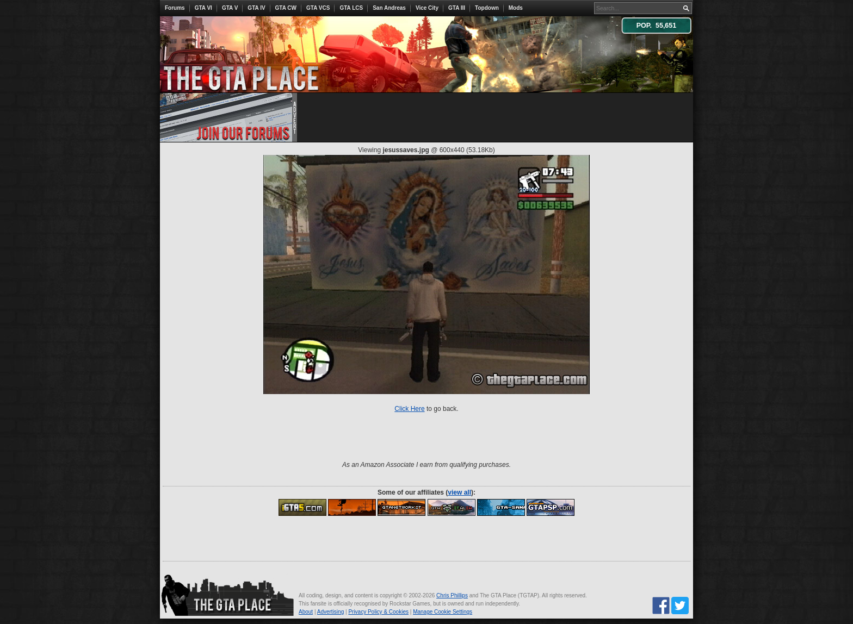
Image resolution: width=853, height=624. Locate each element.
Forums (175, 8)
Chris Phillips (452, 595)
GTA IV (256, 8)
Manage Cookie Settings (442, 612)
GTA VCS (318, 8)
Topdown (487, 8)
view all (459, 492)
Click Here (409, 409)
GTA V (230, 8)
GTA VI (203, 8)
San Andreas (389, 8)
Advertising (330, 612)
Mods (516, 8)
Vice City (427, 8)
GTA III (456, 8)
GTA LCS (351, 8)
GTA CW (285, 8)
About (306, 612)
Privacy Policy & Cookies (378, 612)
